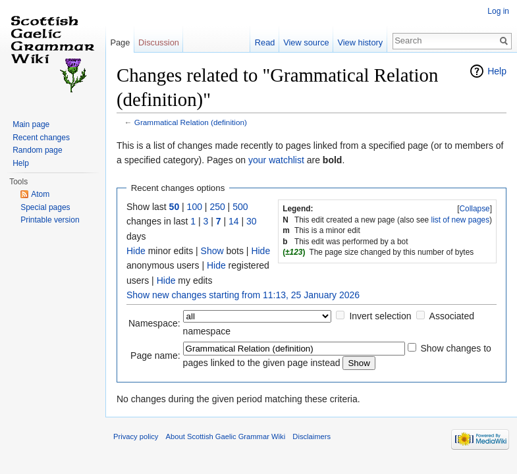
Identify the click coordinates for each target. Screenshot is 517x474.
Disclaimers (311, 436)
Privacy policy (135, 436)
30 (251, 221)
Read (265, 42)
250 (217, 206)
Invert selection (380, 316)
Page (120, 42)
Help (496, 71)
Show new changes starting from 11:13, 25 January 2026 (243, 295)
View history (360, 42)
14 (234, 221)
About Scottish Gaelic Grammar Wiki (226, 436)
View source (306, 42)
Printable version (49, 219)
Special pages (45, 207)
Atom (40, 194)
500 (240, 206)
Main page (31, 124)
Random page (37, 150)
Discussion (158, 42)
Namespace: (154, 323)
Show (212, 251)
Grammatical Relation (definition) (190, 122)
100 (194, 206)
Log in (498, 11)
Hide (136, 251)
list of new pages (460, 219)
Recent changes (41, 137)
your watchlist (276, 160)
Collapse (474, 208)
